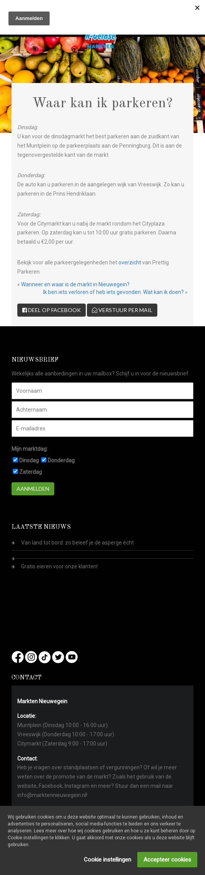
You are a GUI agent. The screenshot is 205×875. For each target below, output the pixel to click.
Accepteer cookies (167, 859)
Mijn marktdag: (30, 449)
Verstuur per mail (122, 310)
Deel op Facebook (51, 310)
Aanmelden (33, 488)
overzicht (129, 262)
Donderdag (61, 460)
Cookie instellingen (107, 859)
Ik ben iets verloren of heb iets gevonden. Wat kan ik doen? (113, 292)
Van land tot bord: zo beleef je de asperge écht (77, 543)
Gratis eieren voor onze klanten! (59, 566)
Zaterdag (30, 472)
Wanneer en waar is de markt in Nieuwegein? (75, 284)
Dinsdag (29, 460)
